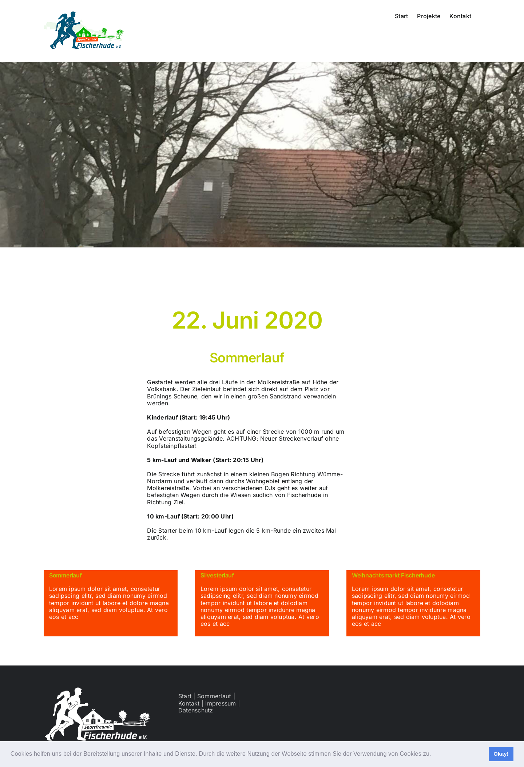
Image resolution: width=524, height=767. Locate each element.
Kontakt (189, 703)
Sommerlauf (214, 696)
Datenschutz (195, 710)
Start (184, 696)
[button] (434, 755)
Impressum (220, 703)
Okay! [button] (500, 754)
